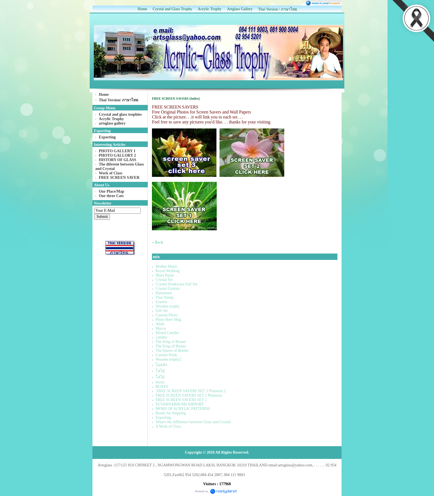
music (160, 382)
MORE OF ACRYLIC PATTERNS (183, 409)
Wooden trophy (167, 306)
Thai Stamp (165, 297)
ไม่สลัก (161, 365)
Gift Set (162, 311)
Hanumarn (164, 293)
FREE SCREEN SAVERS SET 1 (181, 400)
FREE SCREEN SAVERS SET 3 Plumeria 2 (191, 391)
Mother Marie (166, 266)
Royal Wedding (168, 271)
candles (161, 337)
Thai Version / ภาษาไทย (277, 9)
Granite (161, 302)
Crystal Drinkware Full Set (176, 284)
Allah (160, 324)
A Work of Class (168, 426)
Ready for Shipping (171, 413)
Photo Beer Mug (168, 319)
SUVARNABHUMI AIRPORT (180, 404)
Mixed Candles (167, 333)
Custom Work (166, 355)
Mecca (161, 328)
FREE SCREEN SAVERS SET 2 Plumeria (189, 395)
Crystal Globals (168, 288)
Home (142, 9)
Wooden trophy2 (168, 359)
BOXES (162, 386)
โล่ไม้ (160, 371)
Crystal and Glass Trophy (172, 9)
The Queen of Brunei (172, 350)
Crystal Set (164, 280)
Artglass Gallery (239, 9)
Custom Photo (167, 315)
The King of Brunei (171, 342)
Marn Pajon (165, 275)
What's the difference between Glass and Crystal (193, 422)
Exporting (163, 417)
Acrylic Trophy (209, 9)
